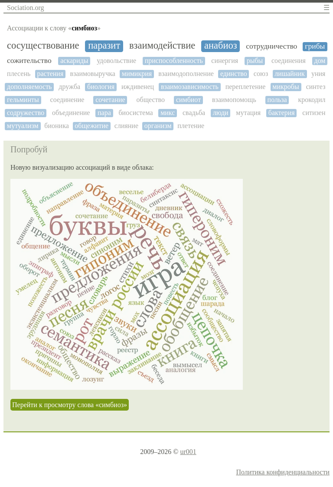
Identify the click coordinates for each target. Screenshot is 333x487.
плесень (18, 73)
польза (277, 99)
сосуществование (43, 45)
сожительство (29, 60)
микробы (285, 86)
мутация (248, 112)
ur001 (188, 451)
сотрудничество (271, 46)
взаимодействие (162, 45)
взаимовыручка (92, 73)
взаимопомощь (234, 99)
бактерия (281, 112)
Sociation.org (25, 7)
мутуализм (23, 125)
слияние (126, 125)
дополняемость (29, 86)
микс (167, 112)
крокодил (312, 99)
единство (233, 73)
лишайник (289, 73)
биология (100, 86)
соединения (288, 60)
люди (221, 112)
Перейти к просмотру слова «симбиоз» (69, 404)
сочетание (110, 99)
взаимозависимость (190, 86)
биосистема (135, 112)
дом (320, 60)
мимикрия (137, 73)
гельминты (23, 99)
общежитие (91, 125)
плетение (190, 125)
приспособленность (174, 60)
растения (50, 73)
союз (261, 73)
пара (104, 112)
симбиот (188, 99)
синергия (224, 60)
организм (158, 125)
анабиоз (220, 45)
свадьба (194, 112)
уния (318, 73)
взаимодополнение (186, 73)
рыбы (255, 60)
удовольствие (116, 60)
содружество (25, 112)
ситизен (313, 112)
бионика (56, 125)
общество (151, 99)
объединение (71, 112)
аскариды (74, 60)
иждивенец (137, 86)
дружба (69, 86)
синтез (316, 86)
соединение (67, 99)
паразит (104, 45)
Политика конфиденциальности (283, 472)
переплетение (245, 86)
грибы (315, 46)
